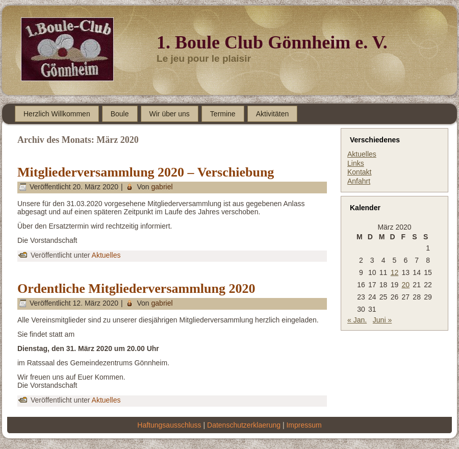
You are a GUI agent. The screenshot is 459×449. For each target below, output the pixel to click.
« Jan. (357, 320)
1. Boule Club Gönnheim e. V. (272, 42)
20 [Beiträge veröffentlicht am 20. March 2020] (406, 285)
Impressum (303, 425)
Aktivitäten (272, 114)
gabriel (162, 187)
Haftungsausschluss (169, 425)
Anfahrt (358, 181)
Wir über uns (169, 114)
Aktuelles (106, 255)
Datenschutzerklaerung (243, 425)
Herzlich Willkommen (56, 114)
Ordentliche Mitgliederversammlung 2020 (136, 288)
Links (355, 163)
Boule (120, 114)
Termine (223, 114)
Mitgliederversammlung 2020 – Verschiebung (145, 172)
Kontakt (359, 172)
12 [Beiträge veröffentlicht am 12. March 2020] (395, 272)
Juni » (382, 320)
